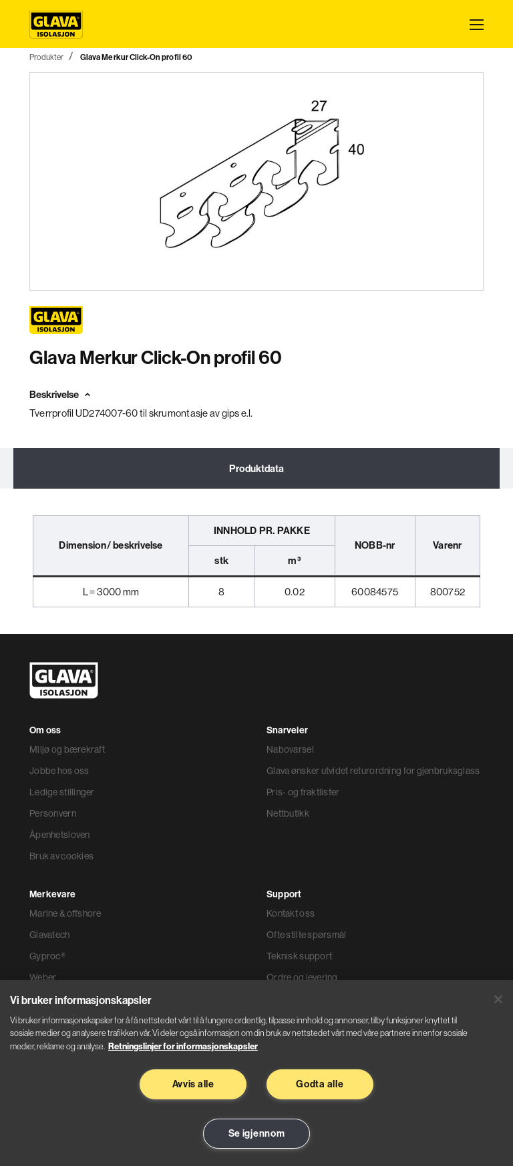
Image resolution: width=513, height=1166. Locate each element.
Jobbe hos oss (59, 771)
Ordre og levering (302, 977)
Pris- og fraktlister (303, 792)
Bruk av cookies (61, 856)
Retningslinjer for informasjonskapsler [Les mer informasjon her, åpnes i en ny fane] (183, 1046)
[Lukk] (498, 999)
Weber (42, 977)
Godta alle (319, 1084)
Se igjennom (256, 1133)
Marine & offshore (65, 913)
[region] (256, 1073)
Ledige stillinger (62, 792)
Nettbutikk (288, 813)
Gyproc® (47, 956)
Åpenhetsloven (59, 835)
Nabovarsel (290, 749)
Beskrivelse (54, 394)
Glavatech (49, 935)
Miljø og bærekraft (67, 749)
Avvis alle (193, 1084)
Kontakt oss (291, 913)
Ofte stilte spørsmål (307, 935)
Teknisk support (299, 956)
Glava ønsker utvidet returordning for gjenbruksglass (373, 771)
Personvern (52, 813)
